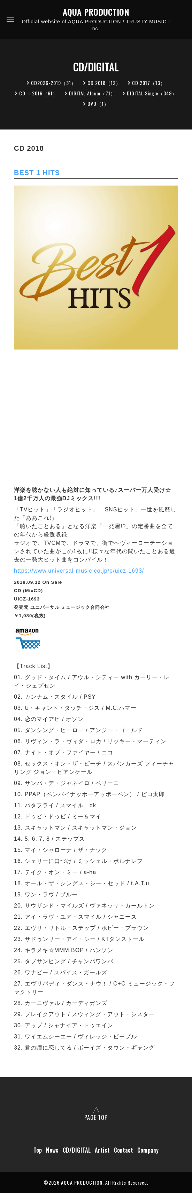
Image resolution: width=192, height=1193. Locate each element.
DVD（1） (98, 103)
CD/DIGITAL (77, 1150)
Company (148, 1150)
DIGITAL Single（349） (152, 93)
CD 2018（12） (104, 82)
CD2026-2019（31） (53, 82)
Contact (123, 1150)
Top (37, 1150)
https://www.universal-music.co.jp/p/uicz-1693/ (79, 571)
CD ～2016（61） (38, 93)
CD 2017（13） (149, 82)
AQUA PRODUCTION (96, 12)
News (52, 1150)
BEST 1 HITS (37, 172)
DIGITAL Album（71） (92, 93)
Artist (102, 1150)
